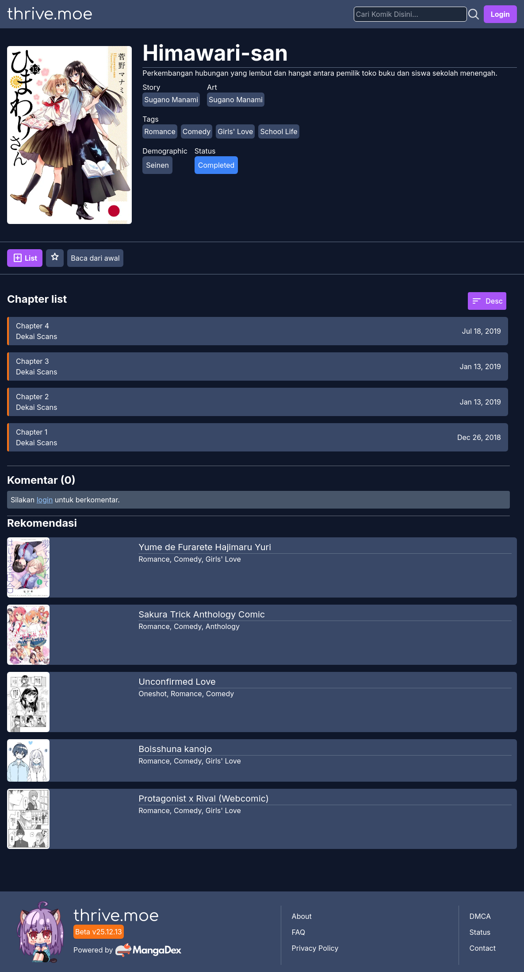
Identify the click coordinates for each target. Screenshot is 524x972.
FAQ (299, 932)
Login (500, 14)
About (302, 916)
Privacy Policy (315, 948)
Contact (483, 948)
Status (480, 932)
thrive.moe (49, 14)
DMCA (480, 916)
